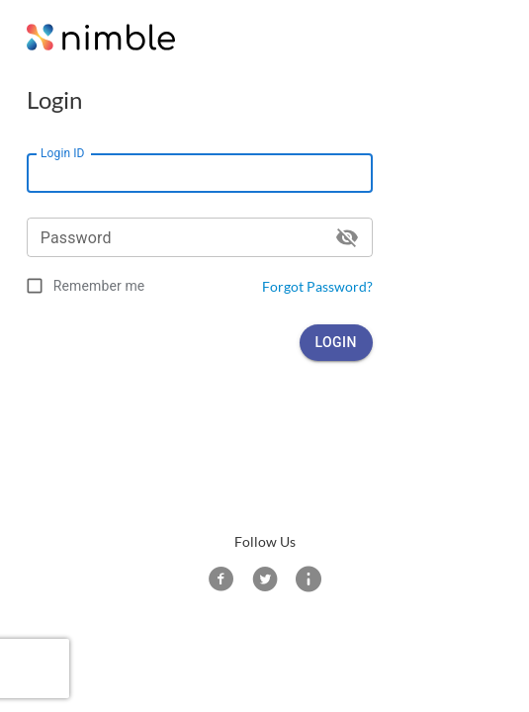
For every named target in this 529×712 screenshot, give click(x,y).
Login (336, 342)
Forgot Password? (317, 286)
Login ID (63, 153)
